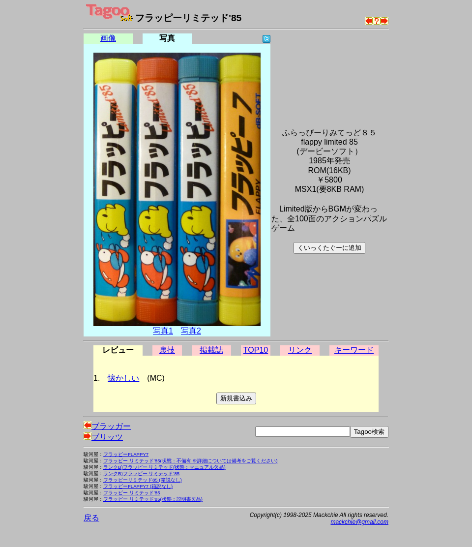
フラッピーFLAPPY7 (125, 454)
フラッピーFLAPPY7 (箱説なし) (138, 486)
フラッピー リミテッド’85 (131, 492)
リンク (300, 350)
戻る (91, 518)
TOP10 (255, 350)
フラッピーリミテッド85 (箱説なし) (142, 480)
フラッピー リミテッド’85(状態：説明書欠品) (153, 499)
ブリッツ (103, 437)
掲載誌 (211, 350)
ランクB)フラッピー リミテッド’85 (141, 473)
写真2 (191, 331)
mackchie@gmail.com (359, 521)
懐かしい (123, 378)
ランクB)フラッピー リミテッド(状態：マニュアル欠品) (164, 467)
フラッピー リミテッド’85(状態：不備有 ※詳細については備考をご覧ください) (190, 460)
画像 (108, 38)
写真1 (163, 331)
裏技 (167, 350)
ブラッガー (107, 426)
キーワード (354, 350)
